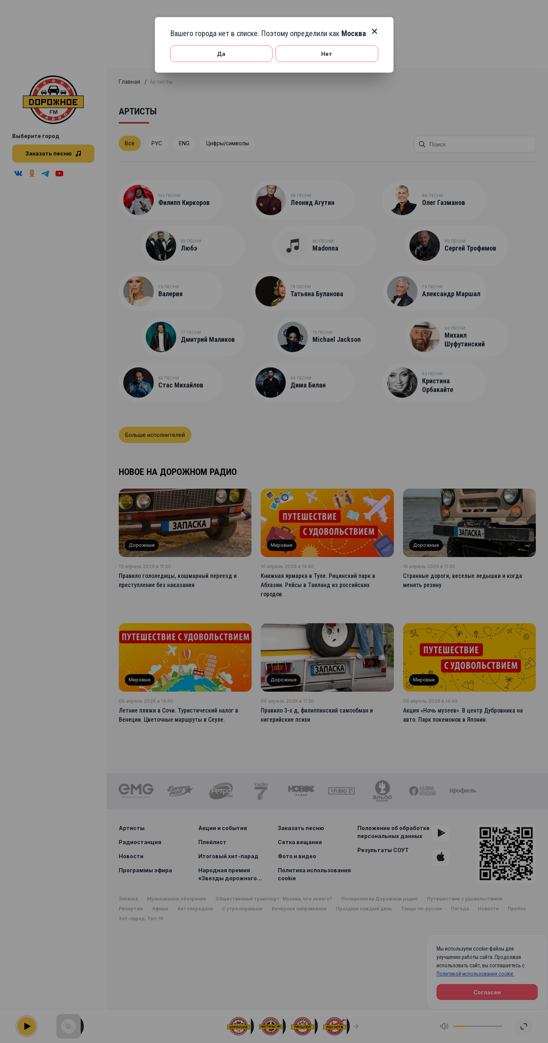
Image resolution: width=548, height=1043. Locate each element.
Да (221, 54)
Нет (326, 54)
